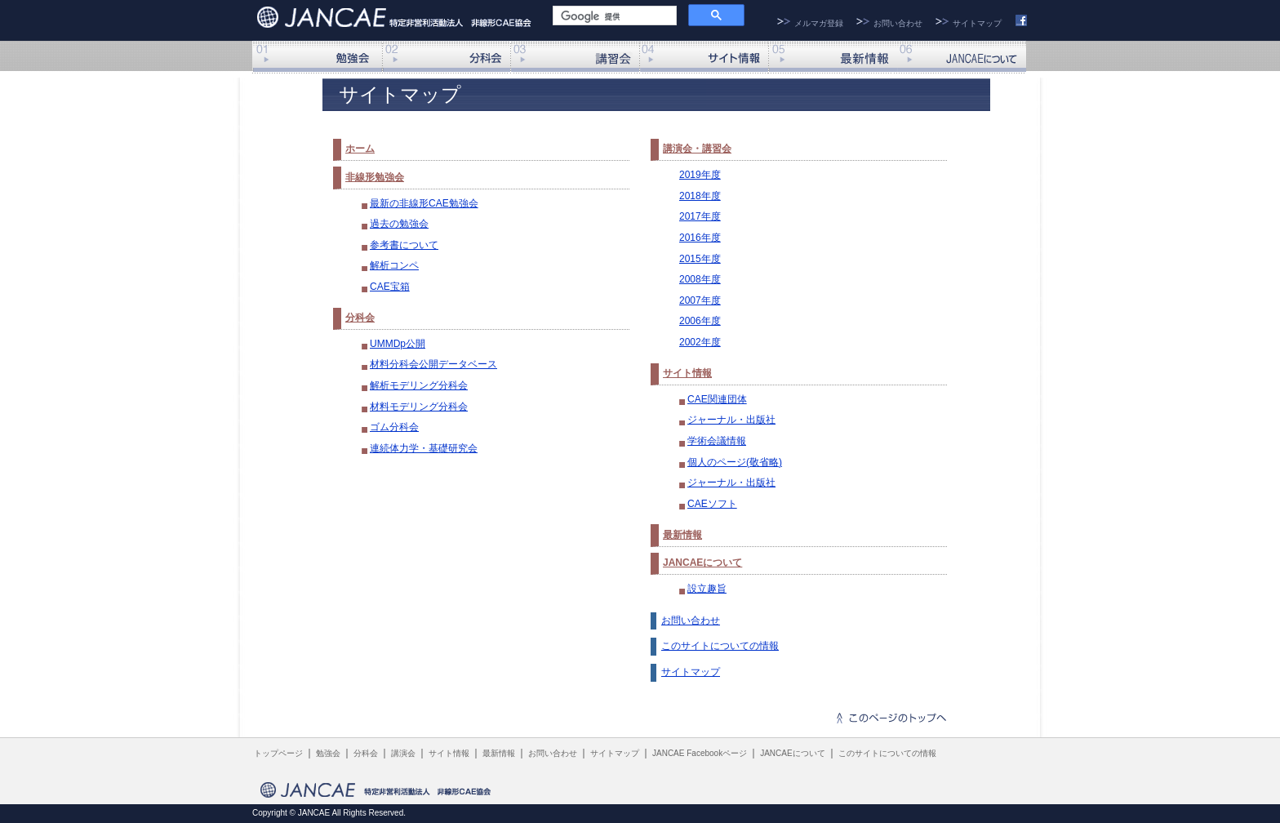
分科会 (445, 57)
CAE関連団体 (717, 399)
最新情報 (832, 57)
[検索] (613, 17)
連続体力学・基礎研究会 (424, 448)
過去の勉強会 (399, 223)
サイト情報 (703, 57)
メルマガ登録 (818, 23)
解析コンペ (394, 265)
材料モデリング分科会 (419, 406)
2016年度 (700, 237)
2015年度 (700, 259)
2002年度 (700, 342)
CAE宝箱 (390, 286)
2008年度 (700, 279)
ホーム (360, 148)
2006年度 (700, 321)
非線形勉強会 (316, 57)
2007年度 (700, 300)
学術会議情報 (716, 441)
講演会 (574, 57)
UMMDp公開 (397, 343)
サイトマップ (977, 23)
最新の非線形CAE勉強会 (424, 203)
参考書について (404, 245)
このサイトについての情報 (720, 646)
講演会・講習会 (697, 148)
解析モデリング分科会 (419, 385)
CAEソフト (712, 503)
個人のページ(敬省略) (734, 462)
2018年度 (700, 196)
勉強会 (328, 753)
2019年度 (700, 174)
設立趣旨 (707, 588)
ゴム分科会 (394, 427)
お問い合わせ (897, 23)
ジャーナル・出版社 (731, 419)
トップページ (278, 753)
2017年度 (700, 216)
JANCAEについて (961, 57)
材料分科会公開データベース (433, 364)
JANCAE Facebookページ (699, 753)
